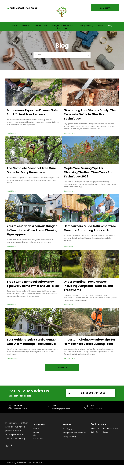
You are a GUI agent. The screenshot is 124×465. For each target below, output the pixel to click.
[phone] (12, 446)
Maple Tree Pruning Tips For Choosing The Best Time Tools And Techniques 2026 (88, 172)
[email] (7, 446)
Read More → (12, 133)
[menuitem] (15, 25)
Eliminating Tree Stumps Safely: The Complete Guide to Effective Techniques (90, 114)
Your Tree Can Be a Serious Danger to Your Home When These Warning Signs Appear (32, 230)
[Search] (62, 55)
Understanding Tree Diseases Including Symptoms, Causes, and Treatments (88, 286)
